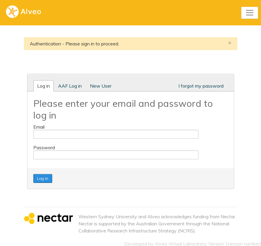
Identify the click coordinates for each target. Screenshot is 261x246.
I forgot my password (201, 86)
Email (39, 127)
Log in (43, 86)
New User (100, 86)
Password (44, 147)
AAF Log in (70, 86)
